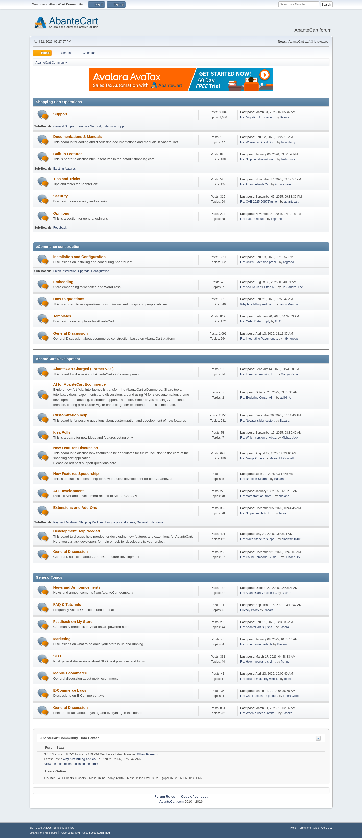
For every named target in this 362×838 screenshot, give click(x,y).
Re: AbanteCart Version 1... (258, 593)
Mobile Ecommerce (70, 673)
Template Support (89, 126)
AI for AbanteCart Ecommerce (79, 384)
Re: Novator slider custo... (257, 420)
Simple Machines (63, 827)
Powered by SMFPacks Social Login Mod (85, 832)
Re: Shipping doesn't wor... (258, 159)
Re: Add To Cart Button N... (258, 287)
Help (293, 827)
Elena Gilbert (291, 696)
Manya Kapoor (290, 374)
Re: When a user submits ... (259, 713)
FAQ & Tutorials (67, 604)
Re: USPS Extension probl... (259, 262)
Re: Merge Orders (252, 458)
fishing (285, 661)
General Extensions (150, 522)
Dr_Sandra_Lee (292, 287)
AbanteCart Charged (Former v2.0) (83, 369)
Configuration (100, 271)
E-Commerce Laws (69, 690)
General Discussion (70, 333)
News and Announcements (77, 587)
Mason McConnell (281, 458)
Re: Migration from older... (257, 117)
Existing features (64, 168)
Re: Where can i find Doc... (258, 142)
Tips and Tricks (66, 179)
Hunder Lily (292, 557)
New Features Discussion (75, 448)
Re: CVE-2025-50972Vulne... (259, 201)
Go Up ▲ (327, 827)
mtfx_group (290, 338)
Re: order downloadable (256, 644)
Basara (284, 117)
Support (60, 114)
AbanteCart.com (171, 801)
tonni (287, 679)
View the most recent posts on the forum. (72, 764)
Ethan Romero (147, 754)
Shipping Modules (91, 522)
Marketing (62, 639)
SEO (57, 656)
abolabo (284, 496)
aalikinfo (285, 397)
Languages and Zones (120, 522)
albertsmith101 (292, 539)
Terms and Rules (308, 827)
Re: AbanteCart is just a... (257, 627)
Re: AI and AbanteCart (255, 184)
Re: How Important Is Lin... (258, 661)
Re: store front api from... (257, 496)
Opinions (61, 213)
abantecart (291, 201)
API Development (68, 491)
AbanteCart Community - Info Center (69, 738)
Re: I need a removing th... (258, 374)
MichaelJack (290, 437)
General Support (64, 126)
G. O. (278, 321)
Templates (62, 316)
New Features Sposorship (76, 474)
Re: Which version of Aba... (258, 437)
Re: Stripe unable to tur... (257, 513)
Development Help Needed (76, 531)
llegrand (276, 219)
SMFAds (34, 832)
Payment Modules (65, 522)
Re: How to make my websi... (259, 679)
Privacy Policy (249, 610)
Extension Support (115, 126)
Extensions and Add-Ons (75, 508)
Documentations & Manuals (77, 137)
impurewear (283, 184)
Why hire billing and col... (257, 304)
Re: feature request (253, 219)
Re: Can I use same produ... (259, 696)
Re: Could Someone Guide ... (260, 557)
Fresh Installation (64, 271)
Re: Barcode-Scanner (254, 479)
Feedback (60, 227)
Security (60, 196)
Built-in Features (68, 154)
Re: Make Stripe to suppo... (258, 539)
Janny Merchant (289, 304)
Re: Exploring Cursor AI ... (257, 397)
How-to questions (68, 299)
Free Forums (50, 832)
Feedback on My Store (73, 622)
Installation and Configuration (79, 257)
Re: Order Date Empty (255, 321)
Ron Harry (288, 142)
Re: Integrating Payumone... (259, 338)
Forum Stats (52, 747)
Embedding (63, 282)
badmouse (288, 159)
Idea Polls (61, 432)
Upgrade (84, 271)
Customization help (70, 415)
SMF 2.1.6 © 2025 (41, 827)
